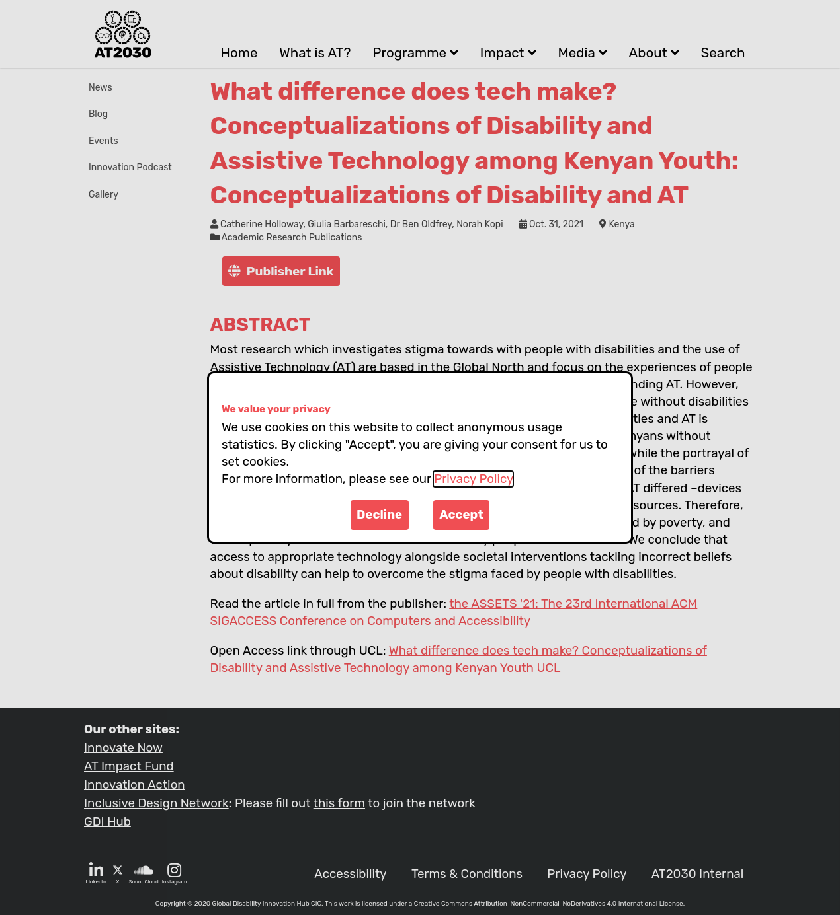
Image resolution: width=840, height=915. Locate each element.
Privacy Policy (473, 479)
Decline (379, 514)
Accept (461, 514)
